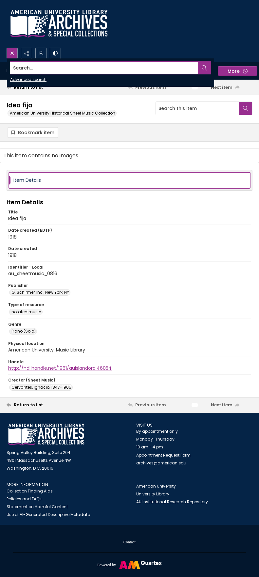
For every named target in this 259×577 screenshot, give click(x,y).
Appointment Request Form (163, 455)
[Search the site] (104, 68)
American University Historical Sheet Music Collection (62, 113)
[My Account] (41, 53)
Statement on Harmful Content (37, 506)
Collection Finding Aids (30, 491)
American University (156, 486)
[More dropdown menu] (237, 71)
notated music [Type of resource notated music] (26, 312)
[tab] (129, 180)
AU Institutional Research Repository (172, 502)
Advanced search (28, 79)
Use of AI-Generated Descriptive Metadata (48, 514)
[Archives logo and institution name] (59, 23)
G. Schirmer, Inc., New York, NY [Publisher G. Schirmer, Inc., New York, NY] (40, 292)
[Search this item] (197, 108)
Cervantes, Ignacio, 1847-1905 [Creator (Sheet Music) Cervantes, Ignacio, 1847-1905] (41, 387)
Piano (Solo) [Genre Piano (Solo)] (23, 331)
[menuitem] (129, 542)
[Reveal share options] (26, 53)
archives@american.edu (161, 463)
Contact (129, 542)
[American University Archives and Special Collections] (46, 434)
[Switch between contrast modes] (55, 53)
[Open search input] (12, 53)
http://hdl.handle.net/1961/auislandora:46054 (60, 368)
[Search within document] (245, 108)
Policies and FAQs (24, 499)
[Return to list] (39, 87)
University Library (152, 494)
